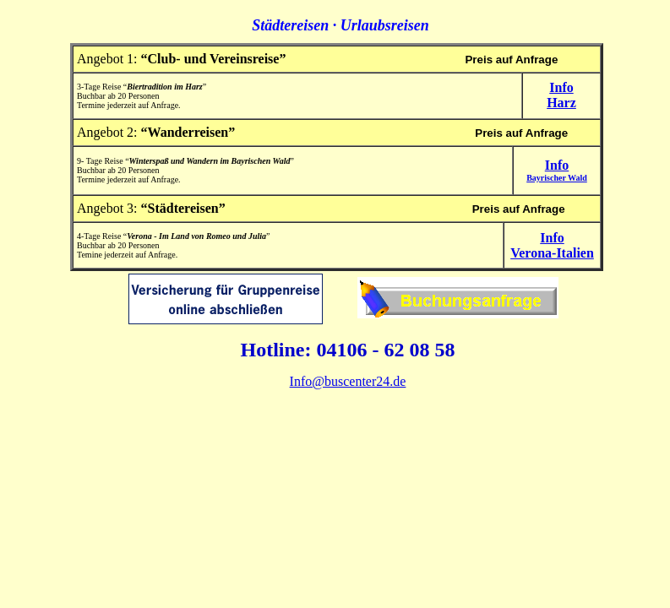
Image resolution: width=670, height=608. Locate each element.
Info (556, 170)
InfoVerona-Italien (552, 245)
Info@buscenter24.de (348, 381)
